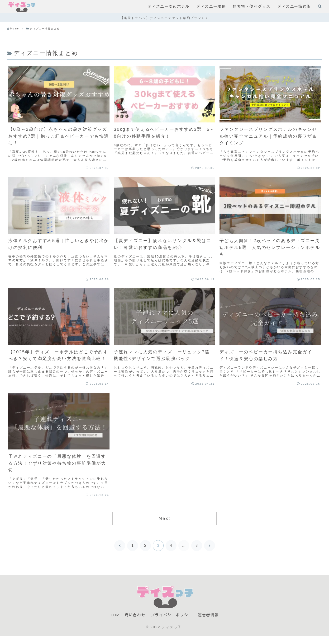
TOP (115, 615)
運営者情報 (208, 615)
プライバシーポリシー (172, 615)
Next (165, 518)
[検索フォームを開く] (320, 6)
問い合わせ (135, 615)
